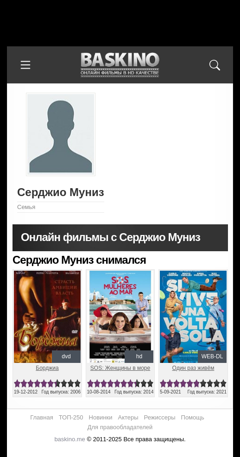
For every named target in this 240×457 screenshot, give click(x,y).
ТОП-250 (71, 417)
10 (77, 383)
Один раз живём (193, 368)
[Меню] (25, 65)
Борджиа (47, 368)
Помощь (192, 417)
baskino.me (69, 439)
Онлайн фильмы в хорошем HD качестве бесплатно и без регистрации (120, 65)
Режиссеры (160, 417)
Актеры (128, 417)
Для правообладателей (120, 427)
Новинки (101, 417)
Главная (41, 417)
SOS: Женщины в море (120, 368)
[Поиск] (214, 65)
